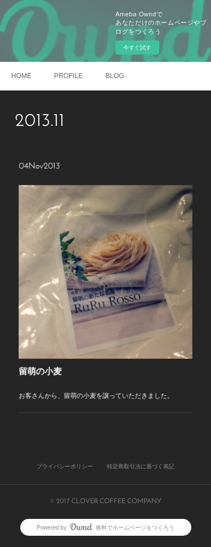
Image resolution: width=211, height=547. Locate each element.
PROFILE (68, 76)
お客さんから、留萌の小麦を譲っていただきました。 (97, 382)
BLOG (114, 76)
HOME (21, 76)
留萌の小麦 (48, 361)
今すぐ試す (137, 47)
